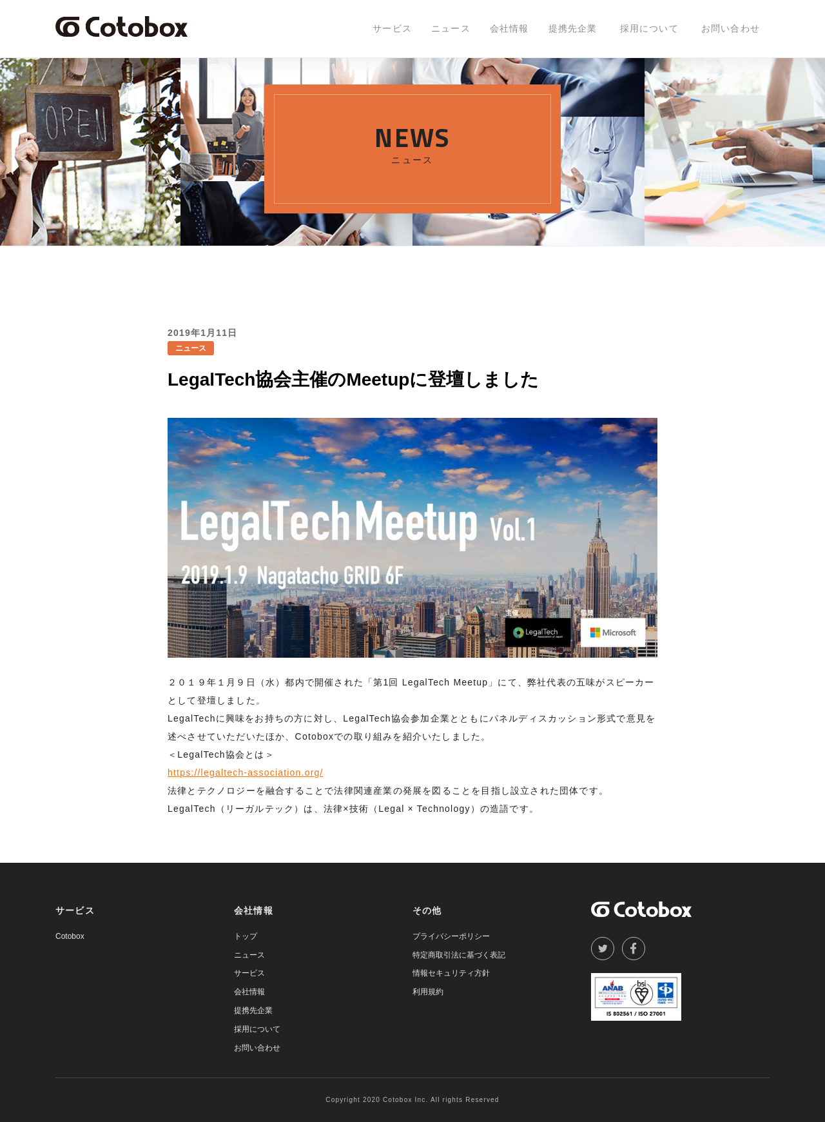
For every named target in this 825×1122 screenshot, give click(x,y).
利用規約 (427, 991)
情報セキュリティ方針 (451, 973)
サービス (392, 28)
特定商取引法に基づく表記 (458, 955)
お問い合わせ (730, 28)
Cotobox (69, 936)
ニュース (451, 28)
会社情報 (509, 28)
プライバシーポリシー (451, 936)
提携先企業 (572, 28)
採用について (649, 28)
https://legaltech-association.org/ (246, 772)
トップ (245, 936)
